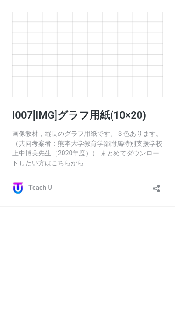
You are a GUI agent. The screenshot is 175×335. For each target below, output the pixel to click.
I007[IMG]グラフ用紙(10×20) (79, 115)
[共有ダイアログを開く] (156, 185)
